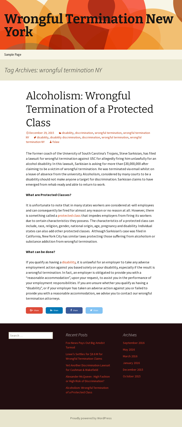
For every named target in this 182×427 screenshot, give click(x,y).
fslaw (55, 142)
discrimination (84, 133)
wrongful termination (108, 133)
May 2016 (129, 349)
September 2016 (133, 343)
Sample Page (12, 54)
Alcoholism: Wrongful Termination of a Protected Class (89, 109)
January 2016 (131, 363)
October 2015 (132, 376)
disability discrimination (65, 137)
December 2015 (133, 370)
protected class (69, 215)
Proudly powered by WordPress (91, 418)
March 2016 (130, 356)
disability (68, 133)
